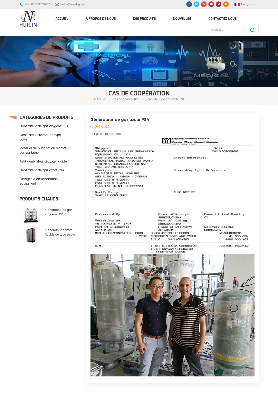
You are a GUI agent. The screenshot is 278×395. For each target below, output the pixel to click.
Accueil (61, 19)
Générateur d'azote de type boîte (40, 137)
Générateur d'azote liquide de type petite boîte (60, 232)
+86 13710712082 (39, 4)
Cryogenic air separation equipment (39, 181)
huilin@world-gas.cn (73, 4)
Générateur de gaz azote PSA (42, 170)
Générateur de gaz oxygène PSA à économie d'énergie (59, 212)
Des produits (144, 19)
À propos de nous (101, 19)
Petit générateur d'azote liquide (43, 161)
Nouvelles (182, 19)
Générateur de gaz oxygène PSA (44, 126)
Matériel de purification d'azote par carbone (43, 150)
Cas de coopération (126, 99)
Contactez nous (222, 19)
